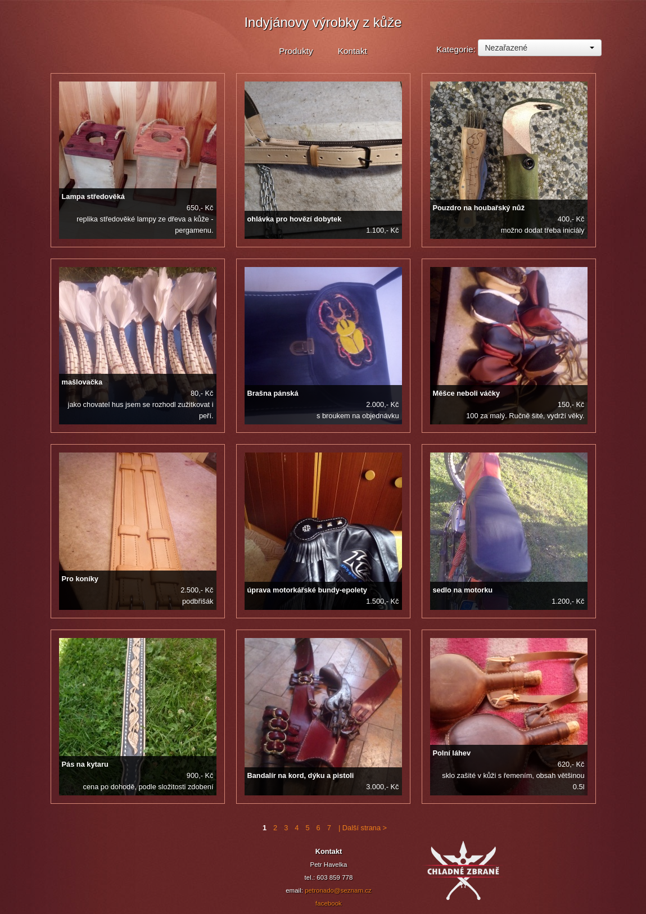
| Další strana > (361, 827)
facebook (328, 903)
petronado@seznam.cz (338, 890)
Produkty (296, 51)
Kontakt (352, 51)
